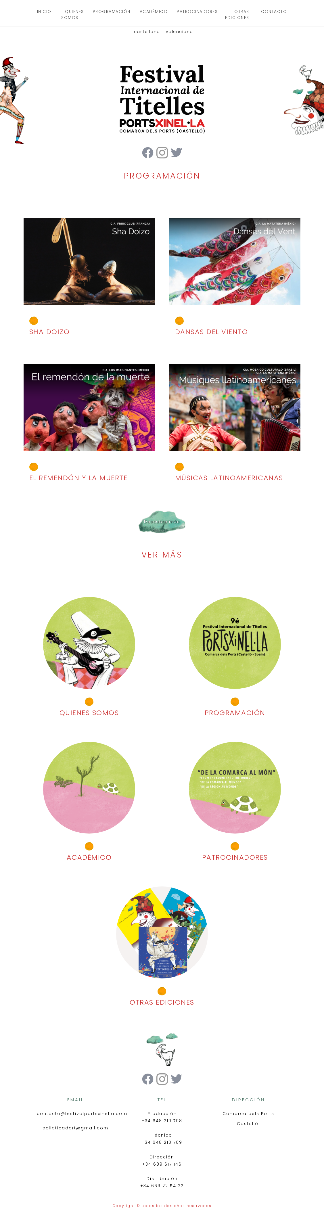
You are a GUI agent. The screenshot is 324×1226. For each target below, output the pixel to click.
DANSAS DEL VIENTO (211, 331)
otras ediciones (237, 14)
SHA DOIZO (49, 331)
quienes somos (72, 14)
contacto (274, 11)
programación (112, 11)
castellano (147, 32)
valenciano (179, 32)
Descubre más (162, 521)
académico (154, 11)
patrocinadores (197, 11)
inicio (44, 11)
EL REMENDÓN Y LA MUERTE (78, 477)
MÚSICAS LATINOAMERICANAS (229, 477)
